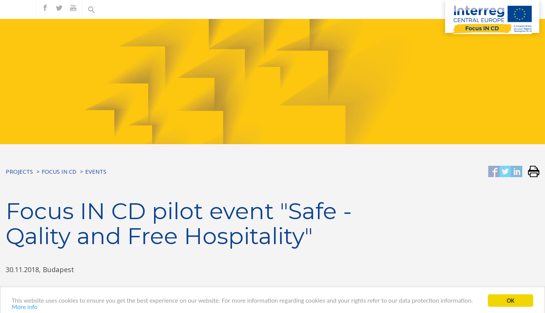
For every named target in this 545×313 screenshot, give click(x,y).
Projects (19, 171)
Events (95, 171)
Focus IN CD (59, 171)
